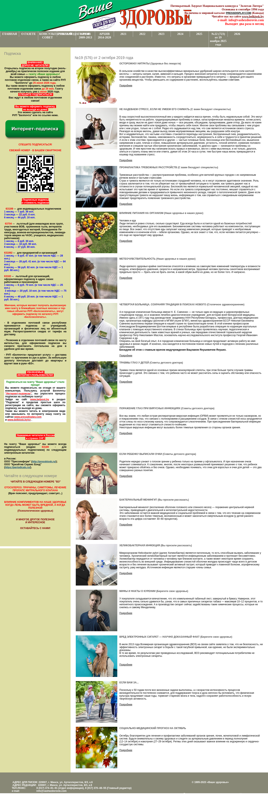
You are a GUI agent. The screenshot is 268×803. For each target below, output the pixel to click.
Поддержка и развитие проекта (202, 794)
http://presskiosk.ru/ (44, 461)
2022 (142, 34)
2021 (123, 34)
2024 (180, 34)
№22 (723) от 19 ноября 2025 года (218, 39)
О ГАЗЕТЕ (28, 34)
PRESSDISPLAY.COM (238, 13)
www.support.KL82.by (205, 797)
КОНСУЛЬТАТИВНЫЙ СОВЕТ (48, 35)
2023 (161, 34)
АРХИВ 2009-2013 (85, 35)
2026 (237, 34)
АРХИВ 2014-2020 (104, 35)
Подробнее (125, 85)
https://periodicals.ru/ (17, 467)
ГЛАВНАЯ (9, 34)
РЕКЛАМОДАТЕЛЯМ (67, 34)
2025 (199, 34)
